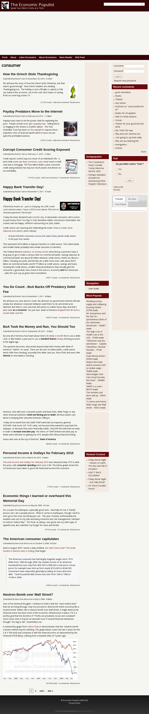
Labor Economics (27, 57)
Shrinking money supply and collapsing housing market (96, 304)
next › (42, 691)
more (143, 151)
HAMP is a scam (94, 386)
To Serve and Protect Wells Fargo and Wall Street (96, 404)
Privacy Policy (74, 703)
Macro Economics (48, 57)
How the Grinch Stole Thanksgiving (30, 74)
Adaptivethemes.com (85, 711)
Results (116, 189)
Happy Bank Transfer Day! (23, 187)
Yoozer (118, 120)
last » (50, 691)
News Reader (66, 57)
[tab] (119, 199)
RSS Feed (80, 57)
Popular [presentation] (119, 199)
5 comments (63, 177)
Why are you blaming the (127, 141)
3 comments (63, 317)
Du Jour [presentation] (132, 199)
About (13, 57)
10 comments (63, 529)
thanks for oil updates (125, 113)
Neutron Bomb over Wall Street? (28, 594)
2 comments (63, 585)
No (119, 174)
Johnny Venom (21, 505)
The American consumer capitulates (31, 539)
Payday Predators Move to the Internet (32, 111)
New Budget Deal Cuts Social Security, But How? (95, 377)
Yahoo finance (34, 626)
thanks (118, 95)
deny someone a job (32, 161)
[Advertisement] (74, 33)
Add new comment (61, 102)
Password (118, 71)
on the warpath (34, 129)
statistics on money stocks (35, 251)
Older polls (118, 187)
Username (119, 65)
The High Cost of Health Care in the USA (94, 334)
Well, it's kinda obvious (125, 116)
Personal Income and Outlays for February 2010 (25, 462)
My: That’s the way (124, 130)
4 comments (63, 277)
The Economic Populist (32, 4)
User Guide (93, 288)
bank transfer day (35, 217)
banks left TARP (24, 425)
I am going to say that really (128, 137)
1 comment (64, 486)
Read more (75, 102)
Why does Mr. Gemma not (127, 133)
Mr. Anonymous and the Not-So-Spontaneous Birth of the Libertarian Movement (96, 319)
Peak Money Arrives (95, 356)
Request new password (125, 80)
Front (4, 57)
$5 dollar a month (54, 335)
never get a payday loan (34, 123)
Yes (120, 169)
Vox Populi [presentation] (120, 204)
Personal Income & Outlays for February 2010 (38, 453)
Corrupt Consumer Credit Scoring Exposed (36, 149)
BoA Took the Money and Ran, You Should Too (39, 326)
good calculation (123, 92)
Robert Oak (20, 79)
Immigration (121, 144)
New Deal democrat (23, 543)
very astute (120, 103)
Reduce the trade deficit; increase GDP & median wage (96, 365)
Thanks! (119, 99)
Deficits (118, 148)
